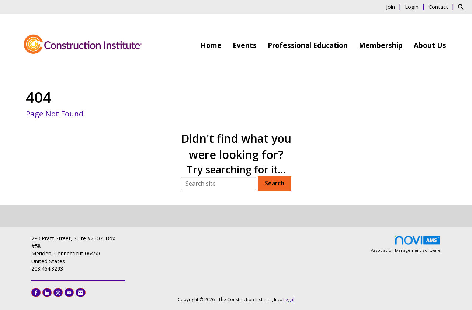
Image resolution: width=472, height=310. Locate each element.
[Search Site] (462, 7)
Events (245, 45)
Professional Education (308, 45)
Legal (288, 299)
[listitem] (394, 7)
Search (274, 183)
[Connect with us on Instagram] (58, 292)
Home (211, 45)
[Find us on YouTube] (69, 292)
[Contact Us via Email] (81, 292)
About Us (430, 45)
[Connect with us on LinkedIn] (47, 292)
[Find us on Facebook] (36, 292)
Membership (381, 45)
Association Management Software (406, 244)
